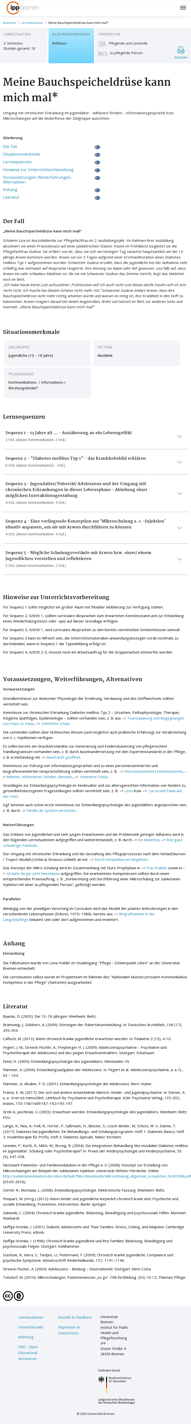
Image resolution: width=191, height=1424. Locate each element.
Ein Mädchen (148, 839)
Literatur (11, 197)
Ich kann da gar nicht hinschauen (33, 873)
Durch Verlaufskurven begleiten (121, 859)
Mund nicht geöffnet (63, 757)
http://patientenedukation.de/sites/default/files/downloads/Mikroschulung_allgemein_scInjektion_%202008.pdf (97, 1176)
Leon (129, 790)
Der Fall (10, 146)
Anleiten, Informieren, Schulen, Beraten (39, 776)
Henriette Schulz (55, 723)
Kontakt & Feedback (75, 1317)
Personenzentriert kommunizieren (154, 771)
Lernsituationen (32, 23)
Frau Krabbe (156, 867)
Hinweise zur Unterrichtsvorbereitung (38, 169)
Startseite (9, 23)
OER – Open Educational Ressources (28, 1352)
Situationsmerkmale (21, 154)
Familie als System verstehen (51, 810)
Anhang (10, 189)
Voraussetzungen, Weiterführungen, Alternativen (37, 179)
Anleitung (25, 1337)
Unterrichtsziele (30, 1327)
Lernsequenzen (17, 162)
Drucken (181, 53)
